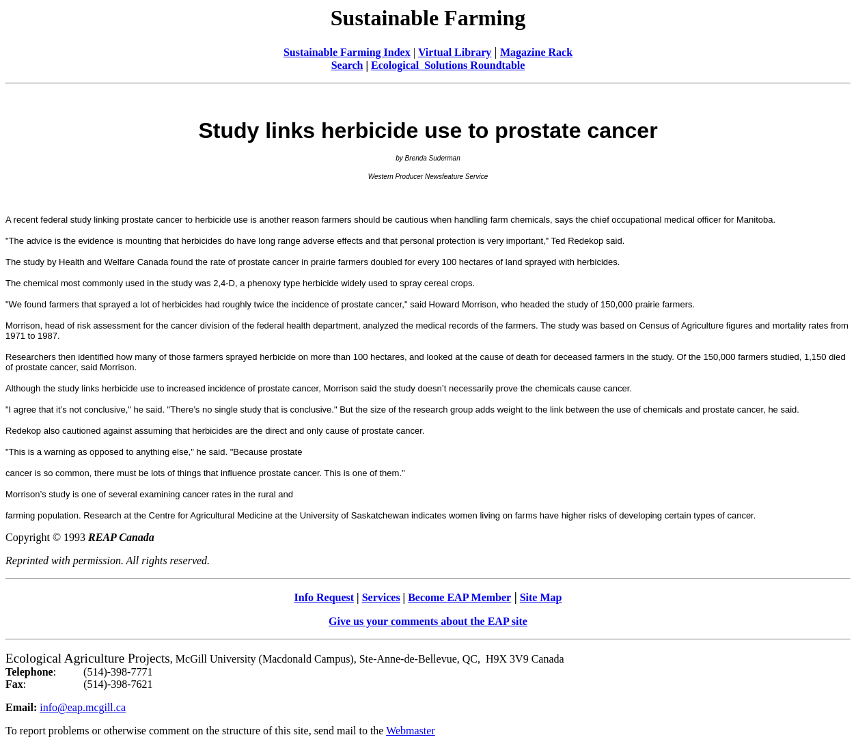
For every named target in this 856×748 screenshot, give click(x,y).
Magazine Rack (536, 52)
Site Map (541, 597)
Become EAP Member (459, 597)
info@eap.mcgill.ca (83, 707)
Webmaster (410, 730)
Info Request (324, 597)
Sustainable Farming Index (347, 52)
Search (347, 65)
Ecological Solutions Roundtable (448, 65)
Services (381, 597)
